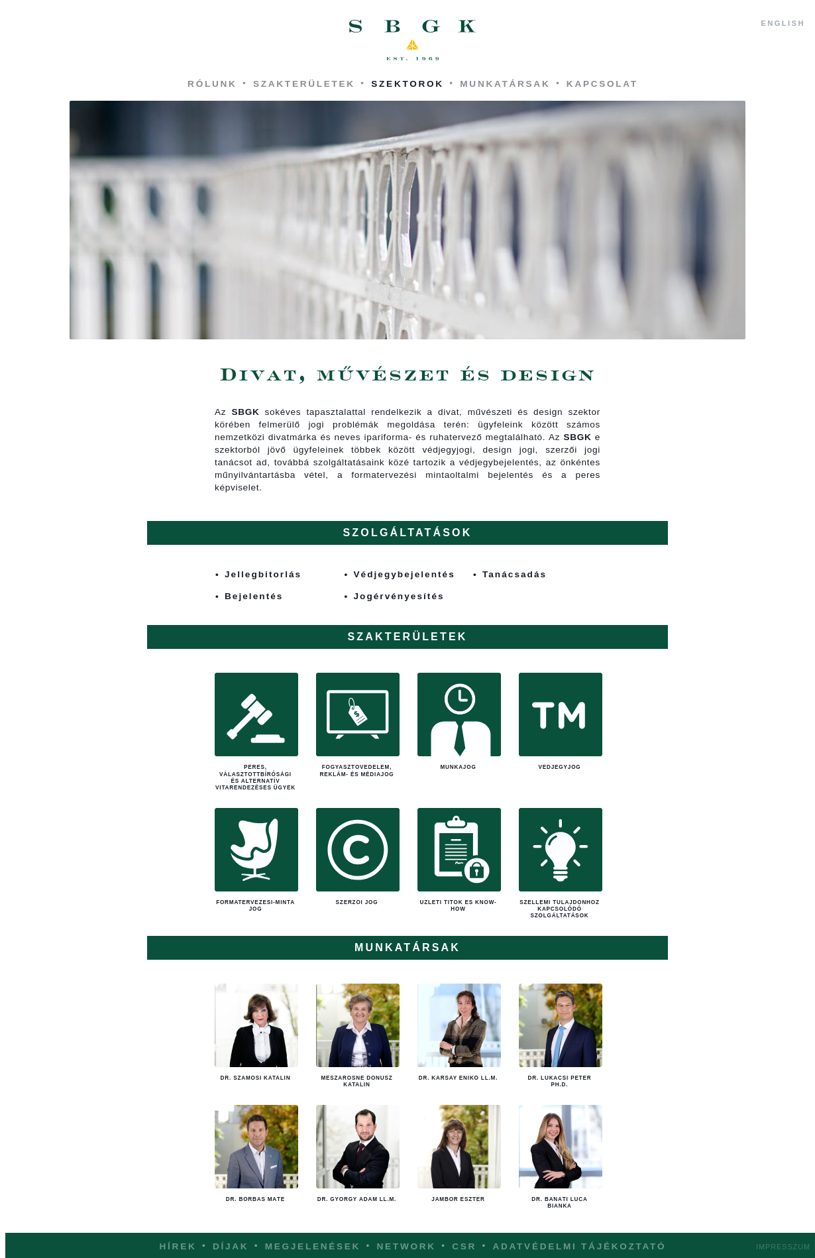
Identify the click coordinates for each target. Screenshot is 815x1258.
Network (406, 1246)
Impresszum (783, 1247)
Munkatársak (505, 84)
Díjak (230, 1246)
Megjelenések (312, 1246)
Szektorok (407, 84)
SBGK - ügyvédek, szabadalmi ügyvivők (412, 40)
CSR (464, 1246)
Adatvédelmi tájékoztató (579, 1246)
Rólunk (212, 84)
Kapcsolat (602, 84)
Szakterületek (304, 84)
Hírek (178, 1246)
